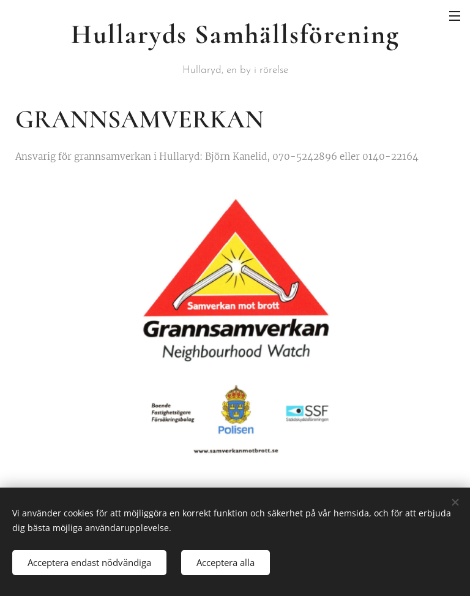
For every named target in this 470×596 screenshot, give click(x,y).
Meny (454, 16)
